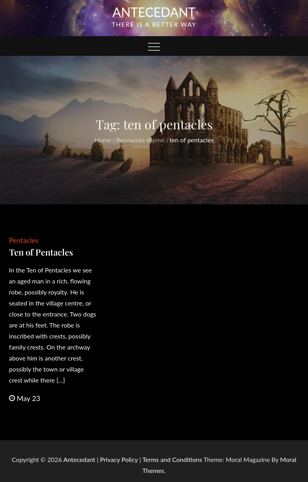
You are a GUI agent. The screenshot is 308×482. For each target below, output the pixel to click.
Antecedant (154, 12)
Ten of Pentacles (41, 252)
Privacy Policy (119, 459)
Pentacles (23, 240)
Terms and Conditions (173, 459)
